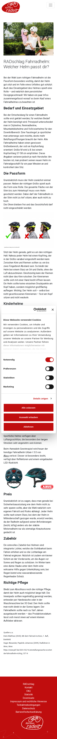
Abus (6, 455)
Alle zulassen (28, 407)
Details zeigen (40, 398)
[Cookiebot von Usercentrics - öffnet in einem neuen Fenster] (34, 310)
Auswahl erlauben (28, 417)
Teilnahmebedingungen (28, 705)
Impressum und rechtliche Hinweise (28, 701)
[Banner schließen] (53, 310)
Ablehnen (28, 426)
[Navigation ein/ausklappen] (51, 5)
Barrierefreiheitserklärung (29, 712)
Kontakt (28, 687)
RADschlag (28, 684)
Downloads (28, 698)
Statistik (28, 694)
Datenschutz (28, 708)
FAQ (28, 691)
